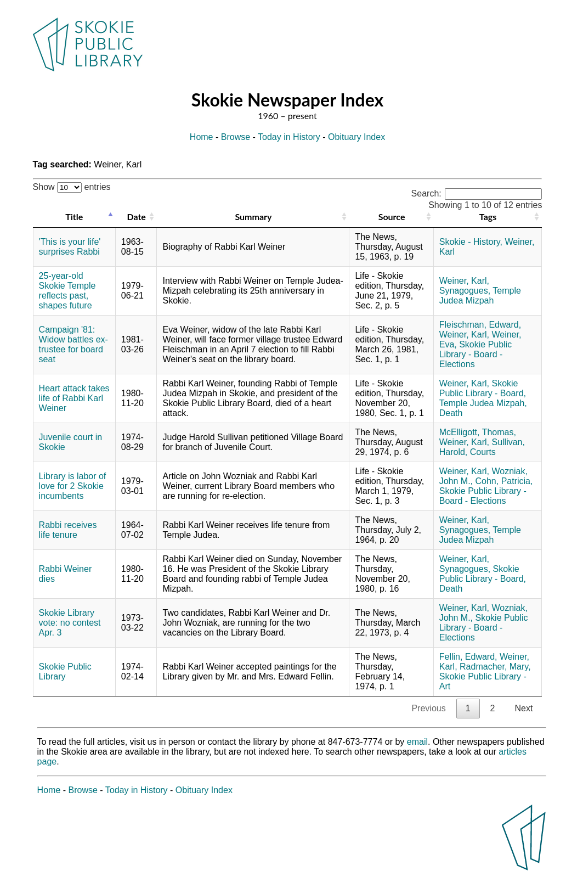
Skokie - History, (470, 241)
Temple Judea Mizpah (480, 295)
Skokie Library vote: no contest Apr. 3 (70, 622)
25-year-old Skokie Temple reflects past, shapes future (67, 290)
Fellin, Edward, (468, 656)
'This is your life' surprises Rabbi (70, 246)
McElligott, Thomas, (477, 432)
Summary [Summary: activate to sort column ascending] (253, 216)
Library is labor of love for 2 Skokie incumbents (72, 486)
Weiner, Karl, (464, 280)
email (417, 741)
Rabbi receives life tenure (68, 530)
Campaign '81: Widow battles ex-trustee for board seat (73, 344)
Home (201, 137)
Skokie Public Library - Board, (482, 388)
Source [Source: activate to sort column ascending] (391, 216)
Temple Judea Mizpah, (483, 403)
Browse (235, 137)
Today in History (289, 137)
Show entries (72, 187)
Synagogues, (464, 290)
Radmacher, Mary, (495, 666)
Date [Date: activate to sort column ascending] (136, 216)
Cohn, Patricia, (504, 481)
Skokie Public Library (65, 671)
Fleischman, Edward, (480, 324)
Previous (428, 708)
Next (523, 708)
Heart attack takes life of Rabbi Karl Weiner (74, 398)
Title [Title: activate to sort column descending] (74, 216)
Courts (483, 452)
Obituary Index (356, 137)
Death (451, 413)
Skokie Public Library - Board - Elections (475, 354)
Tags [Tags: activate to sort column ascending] (487, 216)
